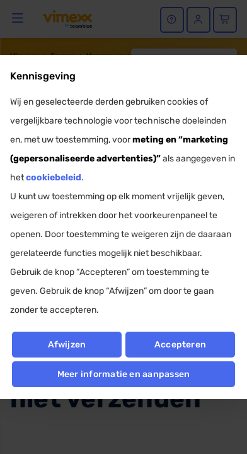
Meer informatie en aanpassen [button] (123, 374)
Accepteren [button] (180, 344)
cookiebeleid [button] (53, 177)
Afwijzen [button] (67, 344)
